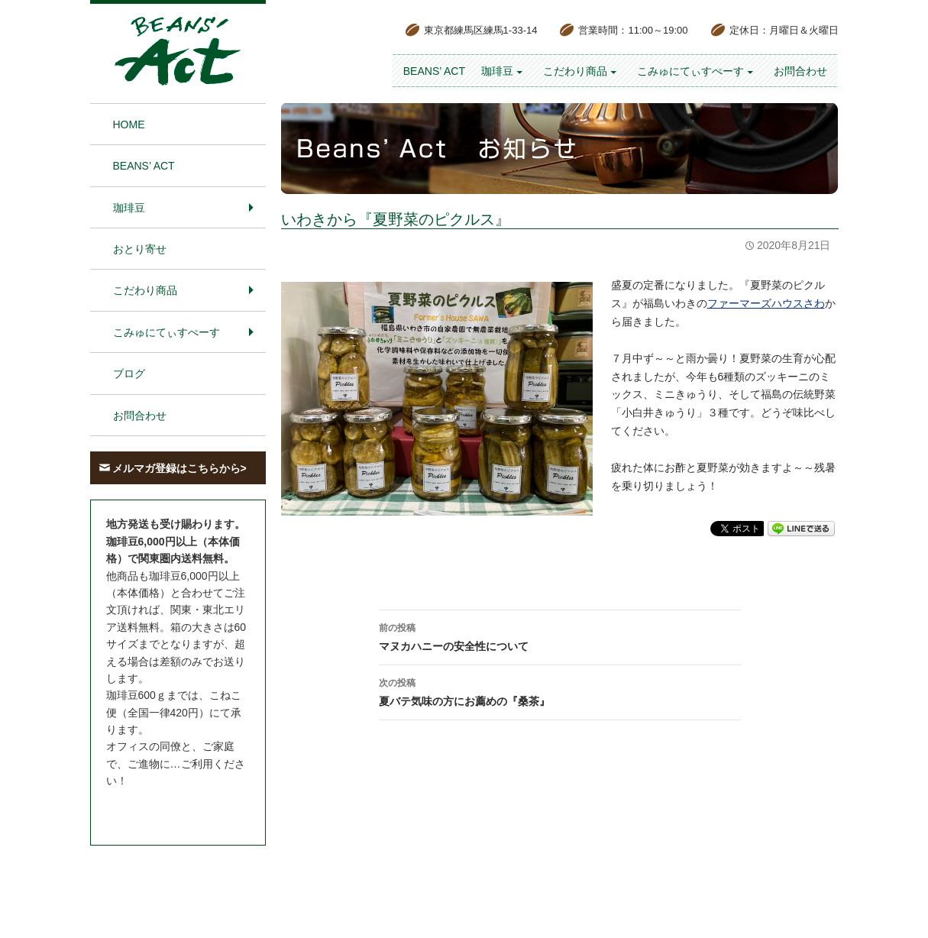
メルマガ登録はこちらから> (179, 468)
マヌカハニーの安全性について (560, 635)
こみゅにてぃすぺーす (690, 71)
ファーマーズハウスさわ (766, 303)
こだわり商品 (575, 71)
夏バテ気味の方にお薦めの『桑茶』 (560, 690)
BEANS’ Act (434, 71)
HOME (129, 124)
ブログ (129, 373)
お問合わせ (800, 71)
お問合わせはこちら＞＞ (165, 810)
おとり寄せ (140, 249)
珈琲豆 (497, 71)
